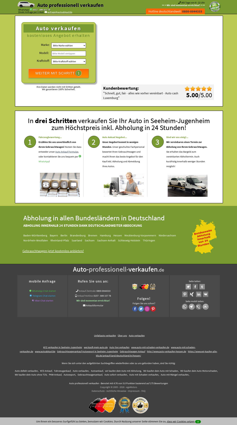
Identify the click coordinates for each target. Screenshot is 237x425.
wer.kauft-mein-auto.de (96, 347)
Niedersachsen (170, 235)
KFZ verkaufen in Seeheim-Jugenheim (62, 347)
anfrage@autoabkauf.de (60, 12)
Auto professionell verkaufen (70, 5)
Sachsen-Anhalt (109, 240)
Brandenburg (81, 235)
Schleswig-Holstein (132, 240)
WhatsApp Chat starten (44, 290)
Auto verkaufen (137, 335)
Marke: (45, 45)
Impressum (134, 390)
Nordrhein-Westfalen (38, 240)
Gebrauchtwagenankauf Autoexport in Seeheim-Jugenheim (87, 351)
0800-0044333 (103, 290)
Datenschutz (98, 390)
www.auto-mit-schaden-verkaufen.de (150, 347)
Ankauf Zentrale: (87, 290)
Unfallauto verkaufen (105, 335)
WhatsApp (44, 171)
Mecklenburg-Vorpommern (143, 235)
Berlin (66, 235)
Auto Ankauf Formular (66, 161)
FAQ (143, 390)
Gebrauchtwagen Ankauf (132, 351)
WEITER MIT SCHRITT (58, 73)
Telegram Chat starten (43, 295)
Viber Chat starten (44, 300)
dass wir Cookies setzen (180, 421)
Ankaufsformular (94, 305)
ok (198, 421)
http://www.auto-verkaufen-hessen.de (166, 351)
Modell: (44, 53)
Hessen (120, 235)
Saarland (80, 240)
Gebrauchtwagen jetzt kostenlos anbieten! (56, 251)
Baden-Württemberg (38, 235)
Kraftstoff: (43, 61)
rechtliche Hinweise (116, 390)
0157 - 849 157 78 (41, 9)
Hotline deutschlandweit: (175, 11)
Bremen (95, 235)
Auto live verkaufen (119, 347)
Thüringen (152, 240)
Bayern (57, 235)
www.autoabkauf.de (45, 351)
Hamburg (108, 235)
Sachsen (92, 240)
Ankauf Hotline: (85, 295)
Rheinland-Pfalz (62, 240)
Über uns (122, 335)
